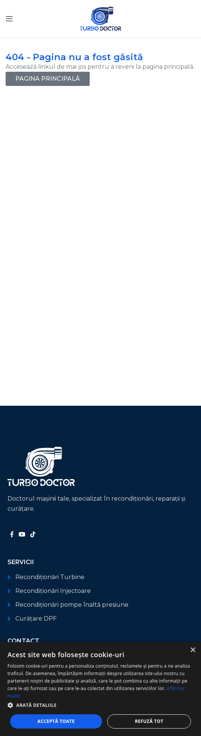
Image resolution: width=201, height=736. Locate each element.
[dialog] (100, 689)
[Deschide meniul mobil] (9, 18)
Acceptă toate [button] (56, 721)
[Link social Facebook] (11, 534)
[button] (100, 705)
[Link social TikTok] (33, 534)
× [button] (192, 650)
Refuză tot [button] (149, 721)
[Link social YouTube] (22, 534)
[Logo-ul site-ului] (100, 18)
